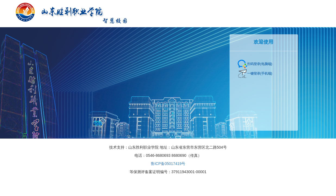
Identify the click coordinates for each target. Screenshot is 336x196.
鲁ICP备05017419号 (168, 163)
